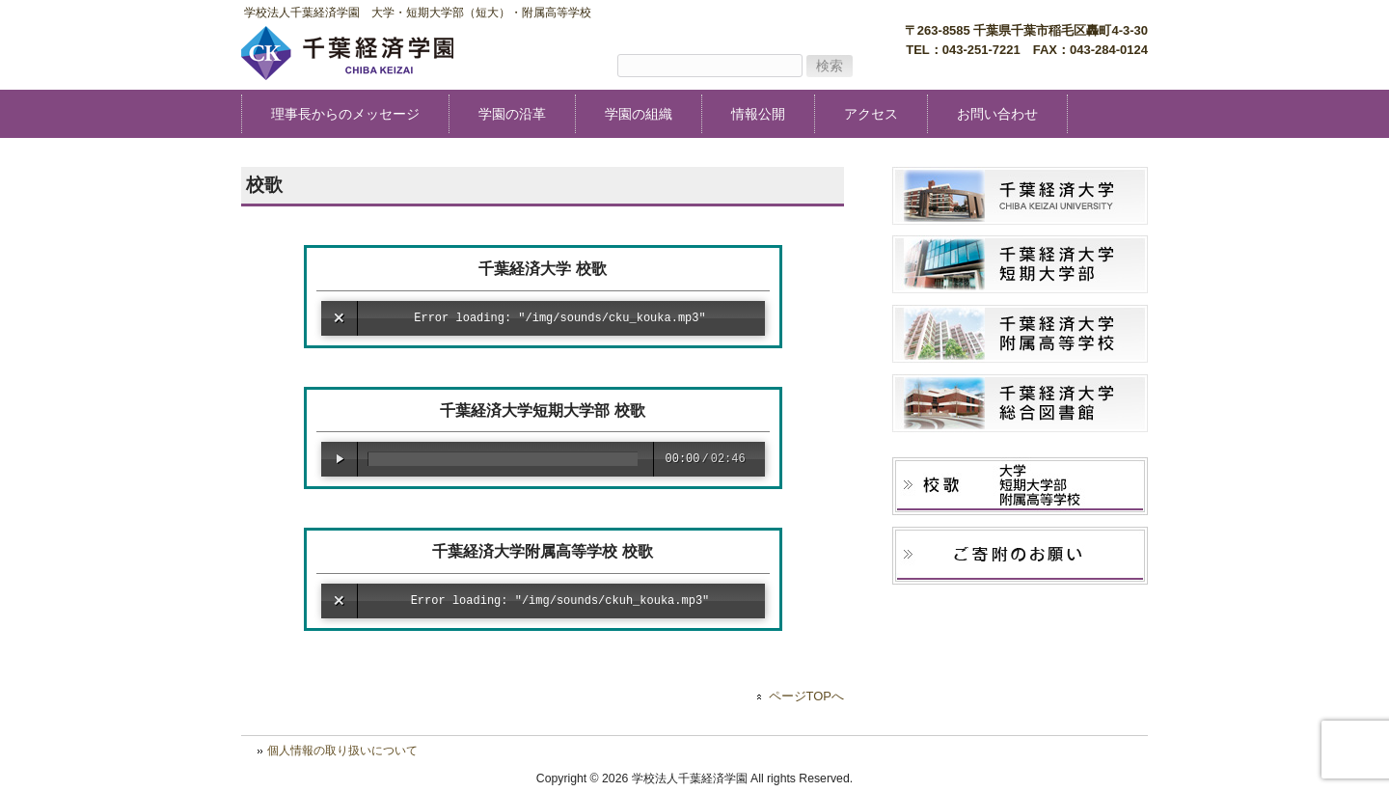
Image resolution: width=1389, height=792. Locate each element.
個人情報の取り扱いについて (342, 750)
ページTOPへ (806, 696)
